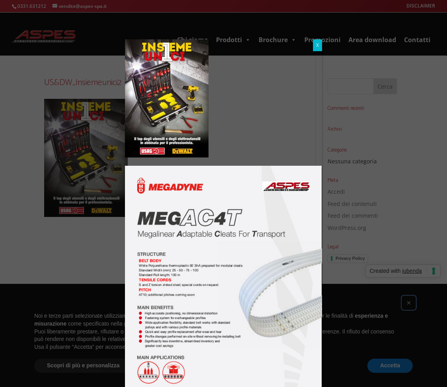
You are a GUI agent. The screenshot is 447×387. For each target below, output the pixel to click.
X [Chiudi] (317, 45)
